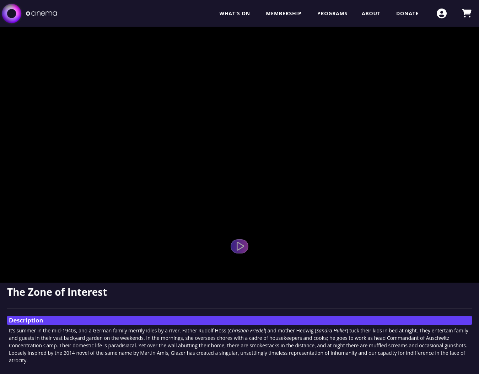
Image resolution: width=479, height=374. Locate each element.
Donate (407, 13)
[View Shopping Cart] (466, 13)
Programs (332, 13)
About (372, 13)
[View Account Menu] (441, 13)
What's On (236, 13)
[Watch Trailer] (239, 246)
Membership (284, 13)
